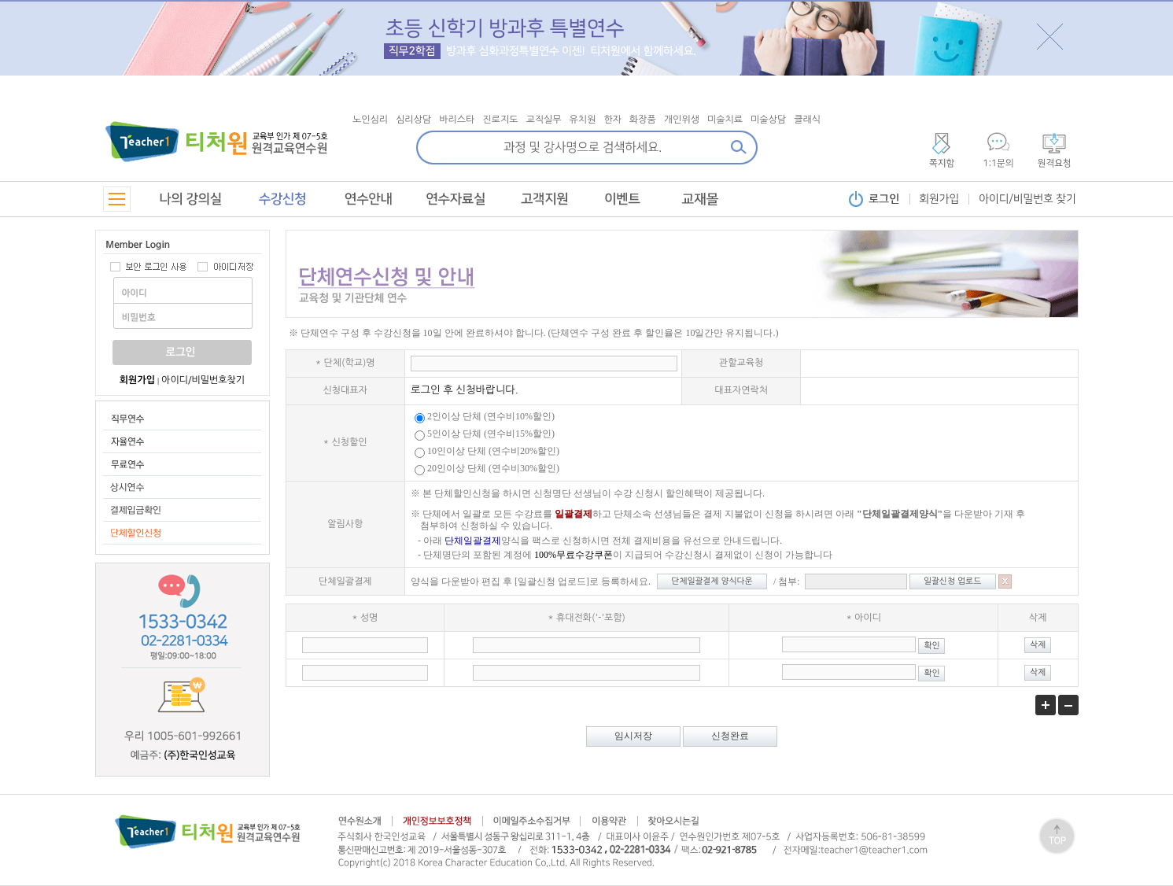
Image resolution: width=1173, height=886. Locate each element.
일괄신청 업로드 (952, 581)
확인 (931, 645)
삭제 (1038, 645)
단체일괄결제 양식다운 (711, 581)
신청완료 (730, 735)
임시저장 (633, 735)
